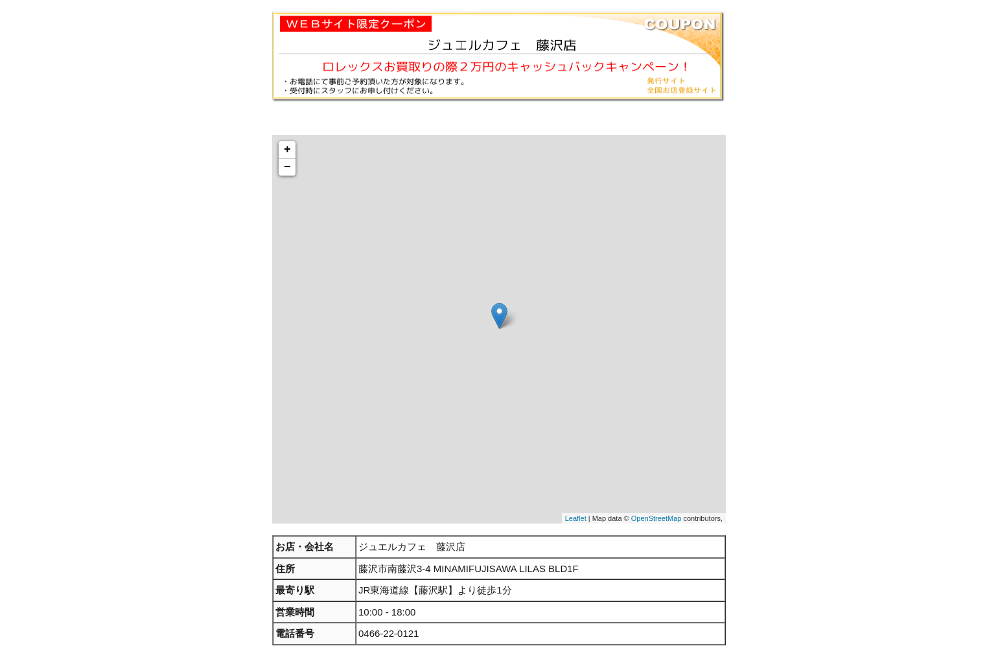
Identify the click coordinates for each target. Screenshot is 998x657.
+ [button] (287, 149)
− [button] (287, 167)
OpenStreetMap (656, 518)
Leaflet (575, 518)
